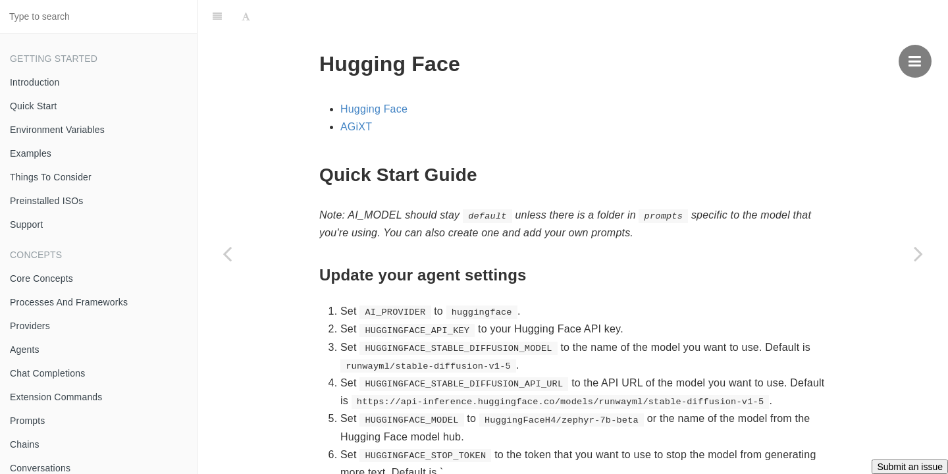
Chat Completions (47, 373)
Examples (30, 153)
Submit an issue (910, 466)
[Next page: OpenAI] (918, 253)
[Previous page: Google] (227, 253)
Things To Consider (51, 177)
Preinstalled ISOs (47, 201)
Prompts (27, 420)
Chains (25, 444)
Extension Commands (56, 397)
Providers (30, 326)
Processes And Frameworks (69, 302)
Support (26, 224)
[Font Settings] (246, 16)
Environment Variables (57, 129)
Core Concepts (41, 278)
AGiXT (356, 126)
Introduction (35, 82)
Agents (25, 349)
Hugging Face (374, 109)
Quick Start (33, 106)
